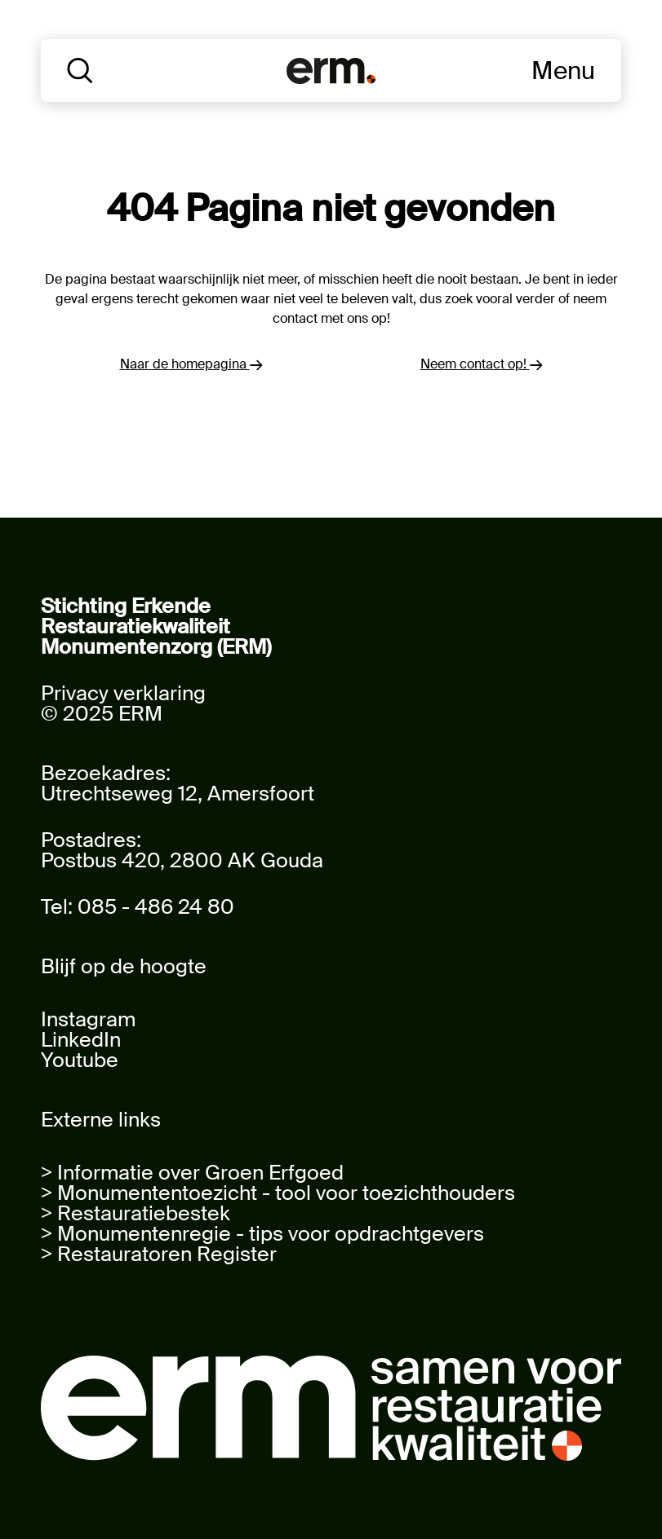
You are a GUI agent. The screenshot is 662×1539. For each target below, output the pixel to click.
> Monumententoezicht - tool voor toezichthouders (278, 1193)
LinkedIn (81, 1039)
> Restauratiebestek (135, 1213)
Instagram (88, 1019)
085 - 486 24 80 (156, 906)
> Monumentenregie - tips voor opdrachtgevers (262, 1233)
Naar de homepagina (191, 364)
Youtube (79, 1060)
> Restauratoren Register (159, 1254)
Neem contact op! (481, 364)
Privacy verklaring (123, 693)
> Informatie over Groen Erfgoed (192, 1172)
